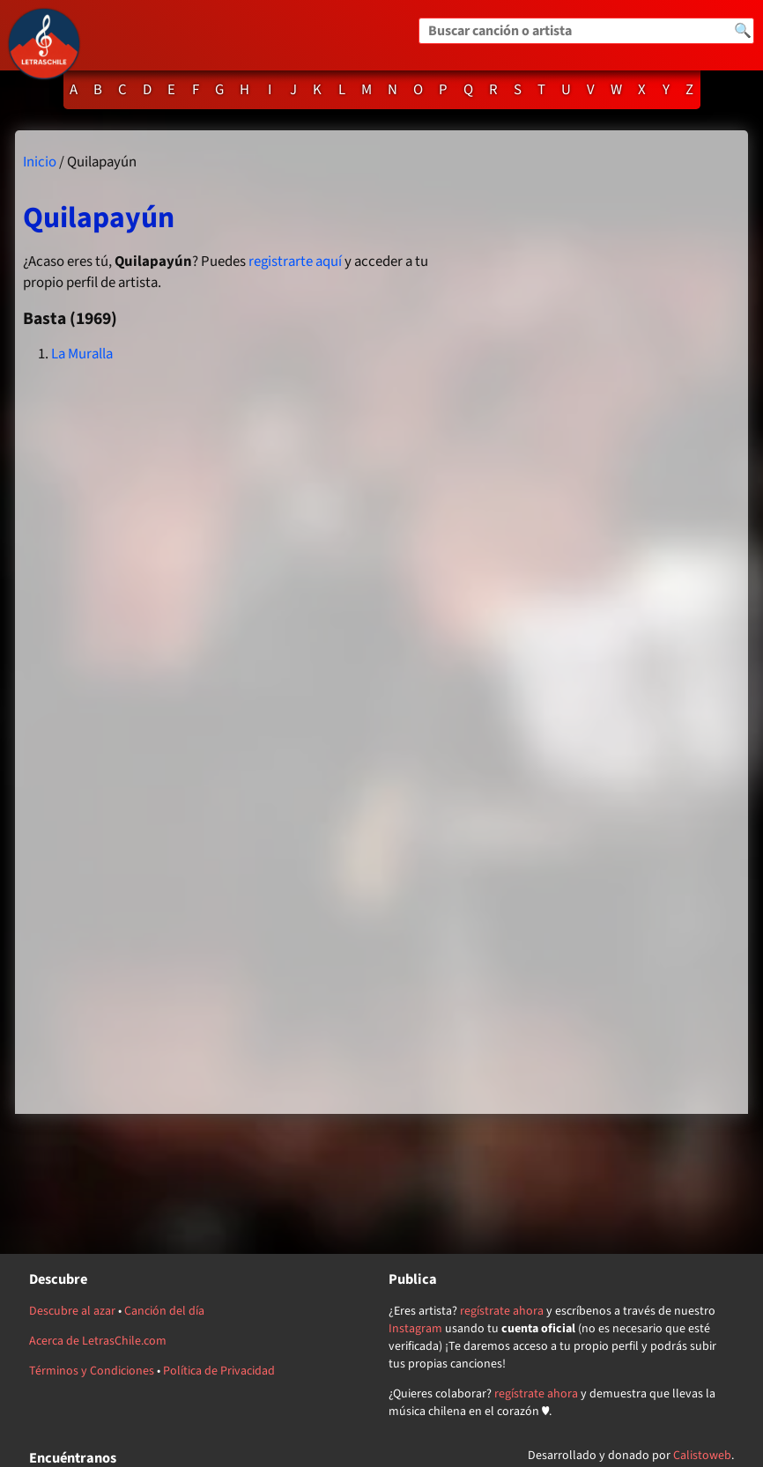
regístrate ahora (502, 1311)
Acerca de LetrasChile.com (98, 1341)
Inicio (39, 162)
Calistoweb (702, 1455)
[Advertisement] (599, 621)
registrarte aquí (295, 261)
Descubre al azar (72, 1311)
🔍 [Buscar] (743, 31)
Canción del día (164, 1311)
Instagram (415, 1329)
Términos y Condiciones (91, 1371)
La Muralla (82, 354)
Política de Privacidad (219, 1371)
